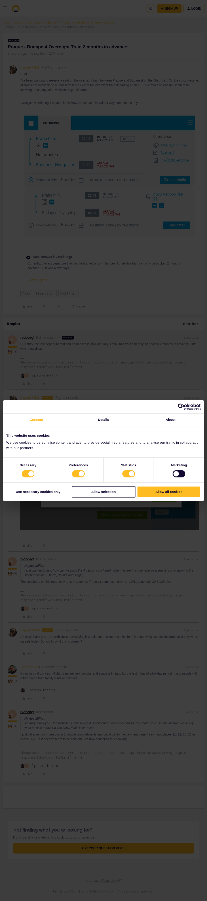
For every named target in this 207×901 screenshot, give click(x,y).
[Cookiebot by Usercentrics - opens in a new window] (181, 406)
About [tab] (170, 419)
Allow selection (103, 492)
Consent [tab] (36, 419)
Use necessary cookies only (38, 492)
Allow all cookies (168, 492)
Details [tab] (103, 419)
